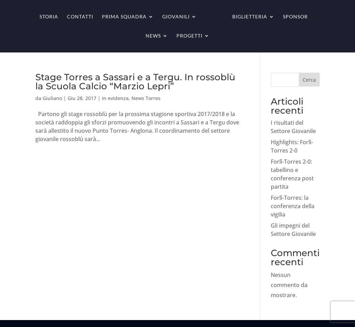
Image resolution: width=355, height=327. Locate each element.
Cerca (309, 79)
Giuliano (52, 98)
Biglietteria (249, 16)
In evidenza (115, 98)
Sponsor (295, 16)
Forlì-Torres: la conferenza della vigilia (292, 206)
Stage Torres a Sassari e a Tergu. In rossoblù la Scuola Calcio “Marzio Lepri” (135, 82)
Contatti (80, 16)
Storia (49, 16)
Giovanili (176, 16)
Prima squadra (124, 16)
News (153, 36)
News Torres (146, 98)
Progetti (189, 36)
